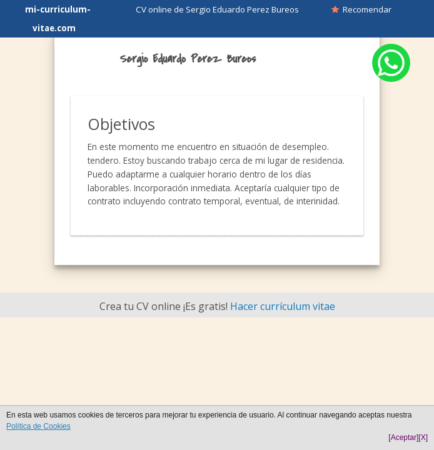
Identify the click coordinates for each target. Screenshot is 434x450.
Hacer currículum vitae (282, 306)
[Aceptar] (403, 437)
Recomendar (361, 9)
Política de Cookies (38, 426)
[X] (423, 437)
